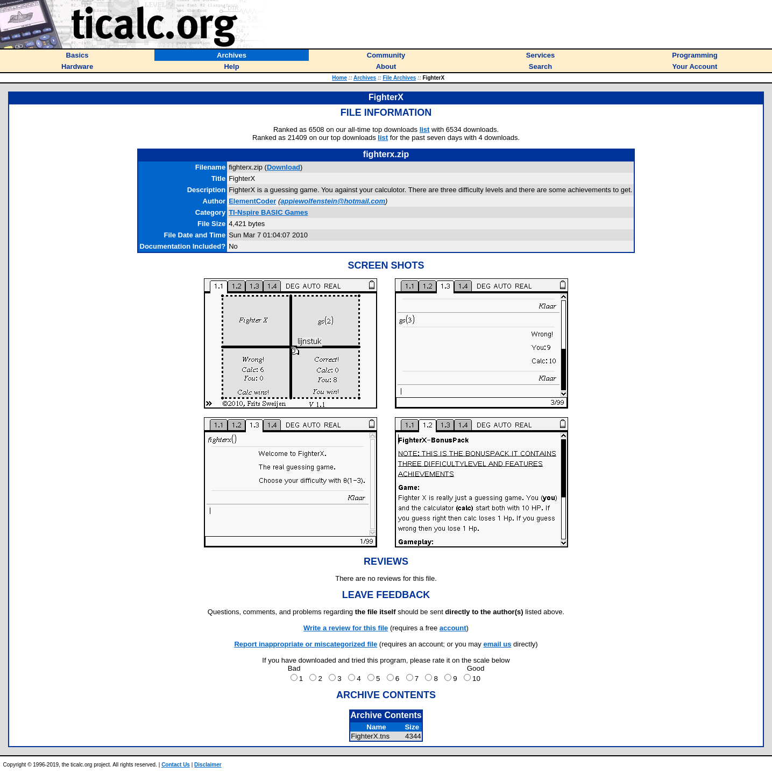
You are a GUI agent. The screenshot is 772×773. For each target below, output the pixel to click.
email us (497, 644)
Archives (364, 78)
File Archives (399, 78)
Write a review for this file (345, 628)
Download (283, 167)
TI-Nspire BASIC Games (268, 212)
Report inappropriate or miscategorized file (305, 644)
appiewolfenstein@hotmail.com (332, 201)
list (425, 129)
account (453, 628)
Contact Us (175, 765)
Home (339, 78)
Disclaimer (208, 765)
